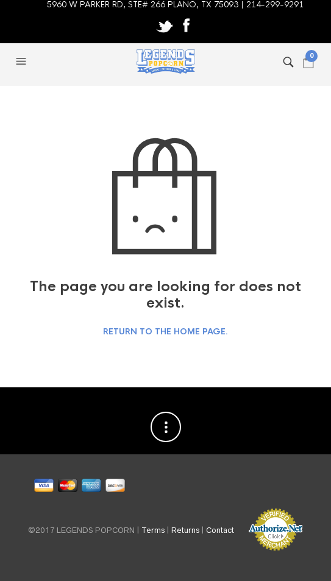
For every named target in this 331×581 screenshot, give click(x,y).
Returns (185, 529)
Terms (153, 529)
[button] (22, 61)
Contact (220, 529)
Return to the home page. (165, 332)
